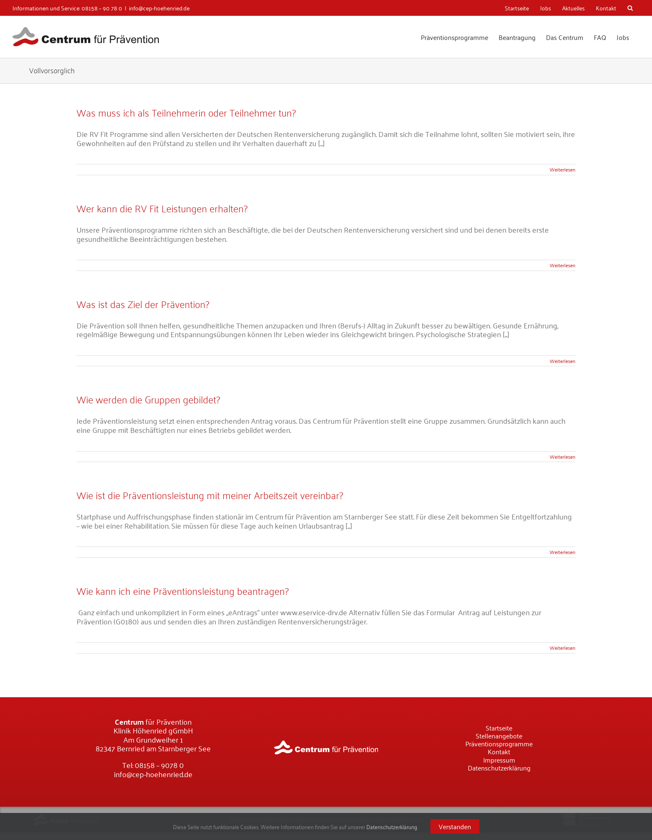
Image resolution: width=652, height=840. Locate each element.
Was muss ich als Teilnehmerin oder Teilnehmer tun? (186, 112)
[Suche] (631, 8)
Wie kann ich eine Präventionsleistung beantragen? (183, 590)
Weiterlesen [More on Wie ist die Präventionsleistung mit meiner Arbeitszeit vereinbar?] (562, 551)
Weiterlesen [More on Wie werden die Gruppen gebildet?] (562, 456)
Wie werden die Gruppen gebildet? (148, 399)
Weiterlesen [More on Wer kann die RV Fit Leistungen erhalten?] (562, 265)
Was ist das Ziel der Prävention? (143, 303)
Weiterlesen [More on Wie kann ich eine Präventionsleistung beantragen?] (562, 647)
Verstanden (455, 826)
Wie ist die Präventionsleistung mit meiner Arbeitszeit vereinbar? (210, 494)
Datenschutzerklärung (391, 826)
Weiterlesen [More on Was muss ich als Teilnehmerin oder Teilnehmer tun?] (562, 169)
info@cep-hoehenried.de (159, 7)
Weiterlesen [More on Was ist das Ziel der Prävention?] (562, 360)
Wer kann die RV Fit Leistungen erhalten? (162, 207)
